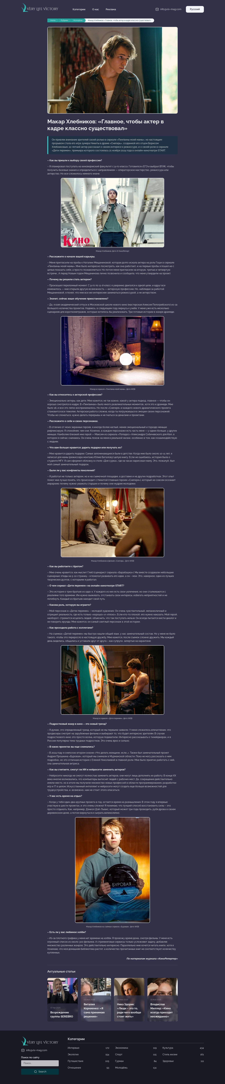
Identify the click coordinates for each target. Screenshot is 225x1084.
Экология (88, 1054)
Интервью (88, 1048)
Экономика (136, 1048)
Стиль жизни (183, 1054)
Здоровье (183, 1061)
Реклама (111, 9)
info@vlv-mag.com (34, 1050)
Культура (183, 1048)
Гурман (136, 1061)
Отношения (88, 1068)
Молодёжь (136, 1068)
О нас (95, 9)
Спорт (136, 1054)
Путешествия (88, 1061)
